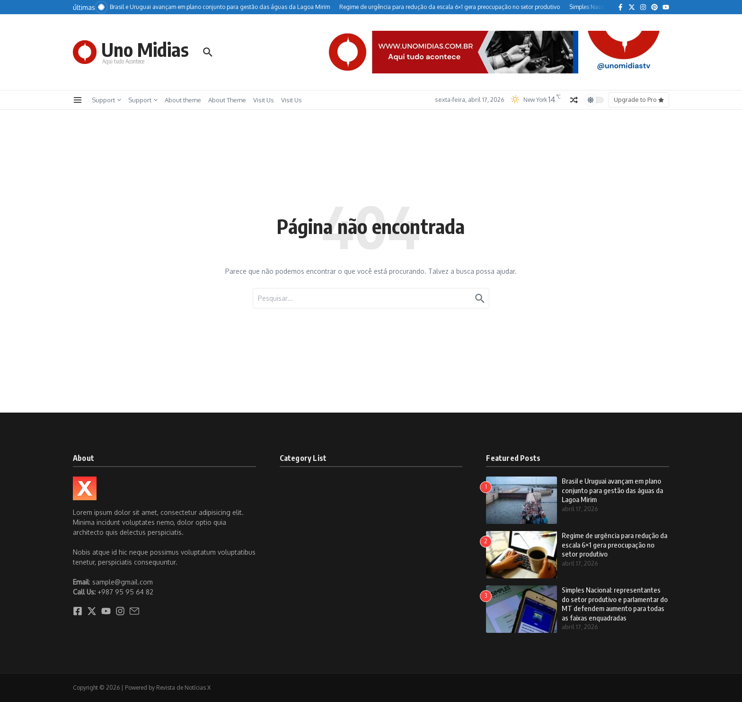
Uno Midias (145, 49)
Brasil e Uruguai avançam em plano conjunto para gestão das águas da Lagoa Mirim (612, 490)
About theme (183, 100)
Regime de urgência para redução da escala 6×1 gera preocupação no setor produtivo (614, 544)
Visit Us (263, 100)
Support (106, 100)
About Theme (227, 100)
